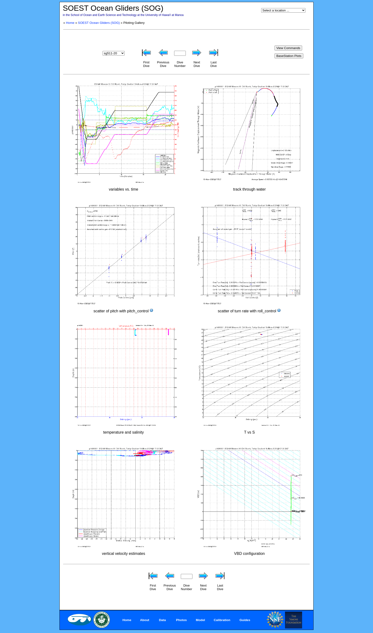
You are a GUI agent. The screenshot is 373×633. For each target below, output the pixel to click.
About (144, 620)
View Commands (288, 48)
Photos (181, 620)
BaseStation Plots (288, 56)
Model (200, 620)
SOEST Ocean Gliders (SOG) (99, 23)
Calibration (222, 620)
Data (162, 620)
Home (70, 23)
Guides (245, 620)
